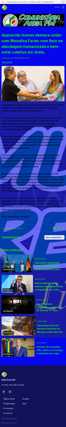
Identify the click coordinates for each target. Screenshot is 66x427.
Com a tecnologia (9, 423)
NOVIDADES (7, 63)
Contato (25, 399)
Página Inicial (9, 399)
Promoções (8, 408)
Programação (9, 403)
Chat (24, 403)
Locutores (7, 413)
